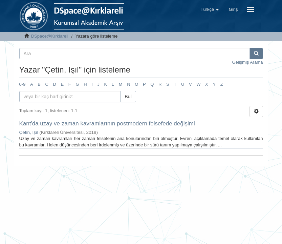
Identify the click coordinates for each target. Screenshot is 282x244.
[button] (209, 9)
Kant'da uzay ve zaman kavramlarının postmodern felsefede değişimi (107, 123)
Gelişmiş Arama (247, 62)
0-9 (22, 84)
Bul (128, 96)
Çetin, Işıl (28, 132)
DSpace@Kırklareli (49, 36)
